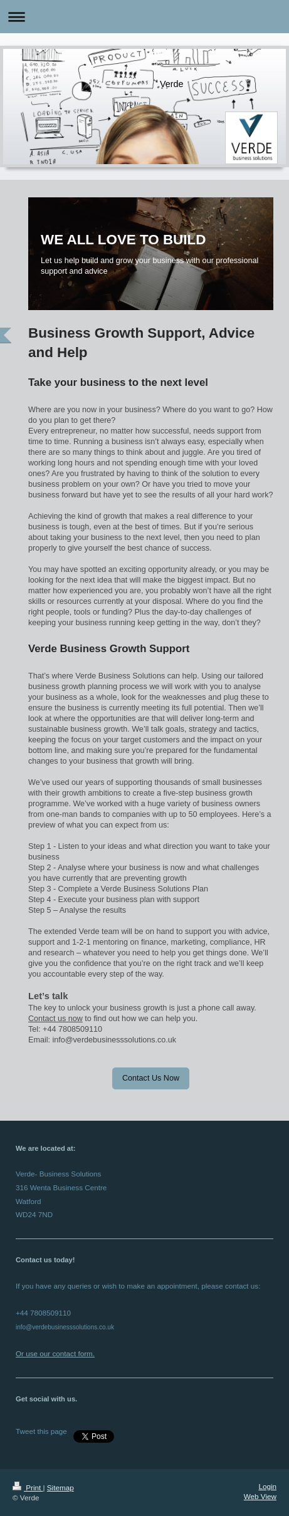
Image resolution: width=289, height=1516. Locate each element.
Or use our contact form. (55, 1353)
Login (267, 1486)
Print (28, 1487)
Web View (260, 1496)
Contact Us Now (150, 1078)
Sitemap (60, 1487)
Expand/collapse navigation (144, 16)
